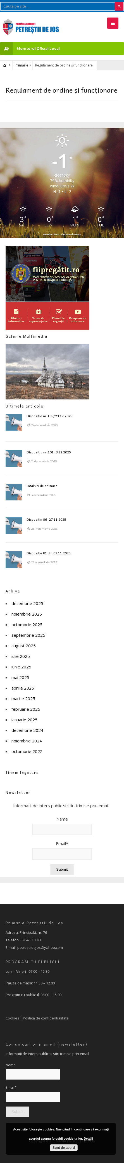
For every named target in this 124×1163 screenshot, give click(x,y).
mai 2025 (20, 677)
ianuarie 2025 (24, 719)
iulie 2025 (20, 656)
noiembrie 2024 (26, 741)
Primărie (21, 65)
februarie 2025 (25, 709)
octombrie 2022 (26, 751)
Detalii (88, 1138)
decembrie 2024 (27, 730)
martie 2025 (23, 698)
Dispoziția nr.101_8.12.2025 (49, 452)
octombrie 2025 (26, 624)
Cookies (12, 1018)
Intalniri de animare (42, 485)
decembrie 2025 (27, 603)
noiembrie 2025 (26, 614)
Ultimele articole (25, 406)
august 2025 (23, 645)
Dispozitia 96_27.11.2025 (46, 519)
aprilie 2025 (22, 688)
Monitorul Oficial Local (30, 48)
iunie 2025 (21, 667)
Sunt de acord (64, 1148)
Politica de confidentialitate (46, 1018)
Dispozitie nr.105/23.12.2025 (49, 416)
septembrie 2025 (28, 635)
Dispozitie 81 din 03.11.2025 (49, 553)
